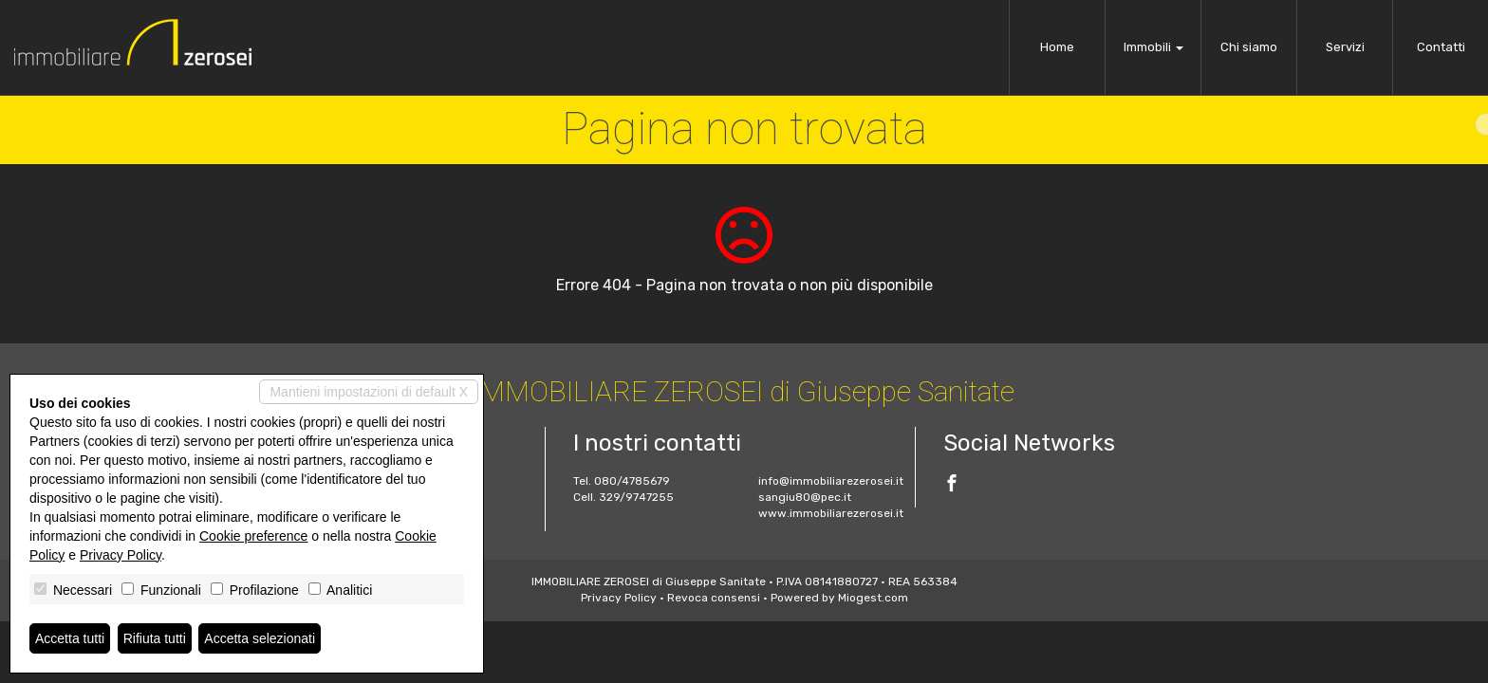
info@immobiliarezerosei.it (830, 481)
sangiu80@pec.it (804, 497)
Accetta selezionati (259, 638)
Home (1057, 47)
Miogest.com (873, 597)
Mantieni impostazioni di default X (369, 391)
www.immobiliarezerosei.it (830, 513)
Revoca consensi (713, 597)
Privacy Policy (619, 597)
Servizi (1345, 47)
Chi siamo (1248, 47)
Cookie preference (253, 536)
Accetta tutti (69, 638)
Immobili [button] (1153, 47)
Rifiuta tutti (154, 638)
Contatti (1441, 47)
